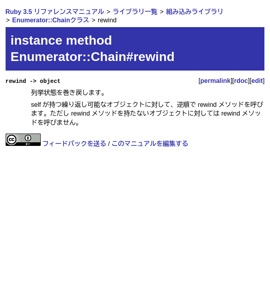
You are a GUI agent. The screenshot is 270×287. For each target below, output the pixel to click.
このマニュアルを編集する (149, 143)
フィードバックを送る (74, 143)
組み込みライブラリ (195, 11)
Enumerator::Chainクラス (50, 20)
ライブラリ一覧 (135, 11)
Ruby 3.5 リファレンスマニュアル (55, 11)
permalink (216, 80)
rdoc (241, 80)
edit (257, 80)
